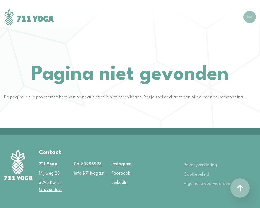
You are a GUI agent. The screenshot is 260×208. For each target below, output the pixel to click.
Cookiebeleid (196, 174)
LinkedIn (112, 182)
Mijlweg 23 (49, 173)
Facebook (112, 173)
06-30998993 (87, 164)
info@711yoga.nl (88, 173)
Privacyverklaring (200, 165)
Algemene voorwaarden (207, 183)
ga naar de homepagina (220, 97)
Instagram (112, 164)
